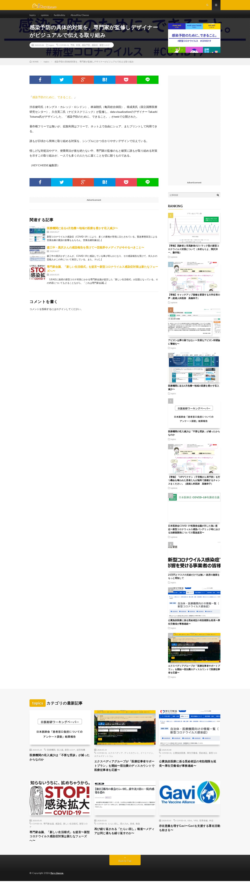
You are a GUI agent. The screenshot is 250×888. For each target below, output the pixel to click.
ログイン (61, 313)
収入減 (60, 754)
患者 (132, 829)
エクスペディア (115, 757)
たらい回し (113, 829)
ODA (190, 826)
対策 (78, 49)
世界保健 (203, 826)
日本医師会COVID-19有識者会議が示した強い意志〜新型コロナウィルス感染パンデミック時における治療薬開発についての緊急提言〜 (194, 533)
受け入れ (124, 829)
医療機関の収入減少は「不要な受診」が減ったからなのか (60, 762)
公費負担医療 (179, 757)
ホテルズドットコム (103, 760)
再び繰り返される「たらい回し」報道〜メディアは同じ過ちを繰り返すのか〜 (124, 837)
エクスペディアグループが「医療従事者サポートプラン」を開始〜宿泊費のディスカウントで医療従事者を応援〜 (194, 673)
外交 (211, 826)
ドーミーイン (146, 757)
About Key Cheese (83, 17)
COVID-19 (64, 49)
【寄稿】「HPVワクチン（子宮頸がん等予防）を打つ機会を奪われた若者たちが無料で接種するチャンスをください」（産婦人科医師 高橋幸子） (194, 485)
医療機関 (51, 754)
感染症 (95, 49)
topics (33, 17)
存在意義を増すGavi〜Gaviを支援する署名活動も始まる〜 (188, 834)
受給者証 (203, 757)
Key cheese (57, 880)
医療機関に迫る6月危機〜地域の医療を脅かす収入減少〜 (82, 232)
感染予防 (86, 49)
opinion (46, 17)
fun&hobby (61, 17)
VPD (196, 826)
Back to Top (125, 867)
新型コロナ (104, 49)
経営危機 (81, 754)
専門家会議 (48, 829)
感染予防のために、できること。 (53, 101)
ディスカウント (131, 757)
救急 (138, 829)
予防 (72, 49)
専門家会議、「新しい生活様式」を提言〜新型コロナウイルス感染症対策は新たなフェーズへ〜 (60, 842)
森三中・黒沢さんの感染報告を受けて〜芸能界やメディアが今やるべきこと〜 (95, 251)
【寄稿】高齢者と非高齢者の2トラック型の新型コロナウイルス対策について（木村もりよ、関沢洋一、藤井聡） (193, 253)
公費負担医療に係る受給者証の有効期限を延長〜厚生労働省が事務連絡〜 (189, 768)
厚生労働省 (192, 757)
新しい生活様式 (70, 829)
